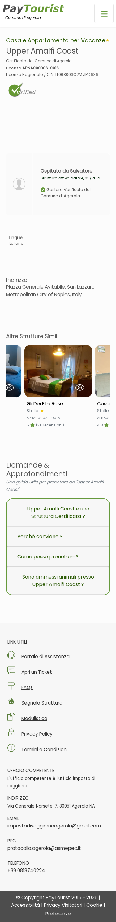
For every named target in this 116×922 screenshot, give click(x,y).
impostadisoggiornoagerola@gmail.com (54, 825)
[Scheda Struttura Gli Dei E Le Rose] (58, 403)
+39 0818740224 (26, 870)
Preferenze (58, 913)
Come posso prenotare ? (48, 556)
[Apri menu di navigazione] (104, 13)
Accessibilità (25, 905)
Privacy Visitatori (63, 905)
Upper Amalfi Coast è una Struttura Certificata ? (58, 512)
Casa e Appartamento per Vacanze (55, 40)
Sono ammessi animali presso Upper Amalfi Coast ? (58, 580)
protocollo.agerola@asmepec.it (44, 848)
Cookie (94, 905)
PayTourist (58, 897)
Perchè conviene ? (39, 536)
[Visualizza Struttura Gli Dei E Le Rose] (58, 371)
